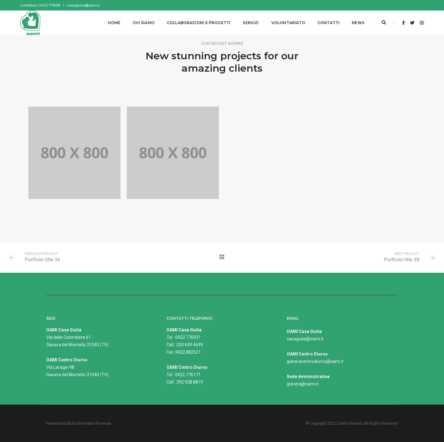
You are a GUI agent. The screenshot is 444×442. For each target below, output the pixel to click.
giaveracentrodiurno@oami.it (315, 361)
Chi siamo (143, 22)
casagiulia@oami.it (83, 5)
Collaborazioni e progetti (199, 22)
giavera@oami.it (303, 383)
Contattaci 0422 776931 (40, 5)
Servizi (251, 22)
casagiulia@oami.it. (305, 338)
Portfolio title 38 (401, 260)
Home (114, 22)
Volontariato (288, 22)
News (358, 22)
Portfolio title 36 (42, 260)
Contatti (328, 22)
